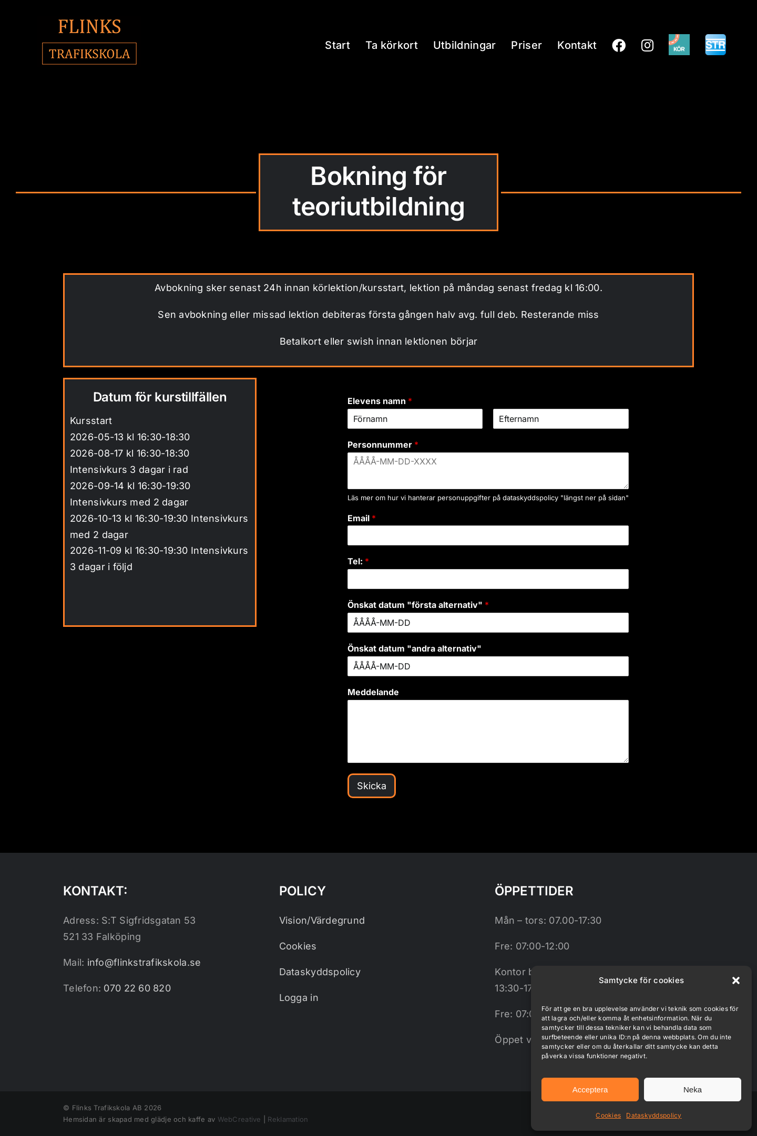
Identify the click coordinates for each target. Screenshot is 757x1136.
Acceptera (590, 1089)
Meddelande (373, 692)
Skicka (371, 785)
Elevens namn (379, 401)
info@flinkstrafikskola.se (144, 962)
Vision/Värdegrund (322, 920)
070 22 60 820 (137, 988)
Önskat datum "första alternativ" (418, 605)
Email (361, 518)
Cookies (608, 1115)
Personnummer (382, 444)
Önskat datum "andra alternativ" (414, 648)
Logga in (299, 997)
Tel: (358, 561)
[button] (736, 980)
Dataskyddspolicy (653, 1115)
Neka (692, 1089)
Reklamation (288, 1119)
